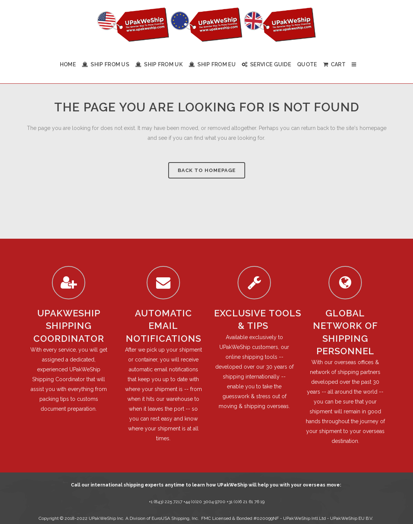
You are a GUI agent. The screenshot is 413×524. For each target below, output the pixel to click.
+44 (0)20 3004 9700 (205, 501)
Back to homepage (207, 170)
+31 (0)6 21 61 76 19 (245, 501)
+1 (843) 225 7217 (165, 501)
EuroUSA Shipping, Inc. (175, 518)
